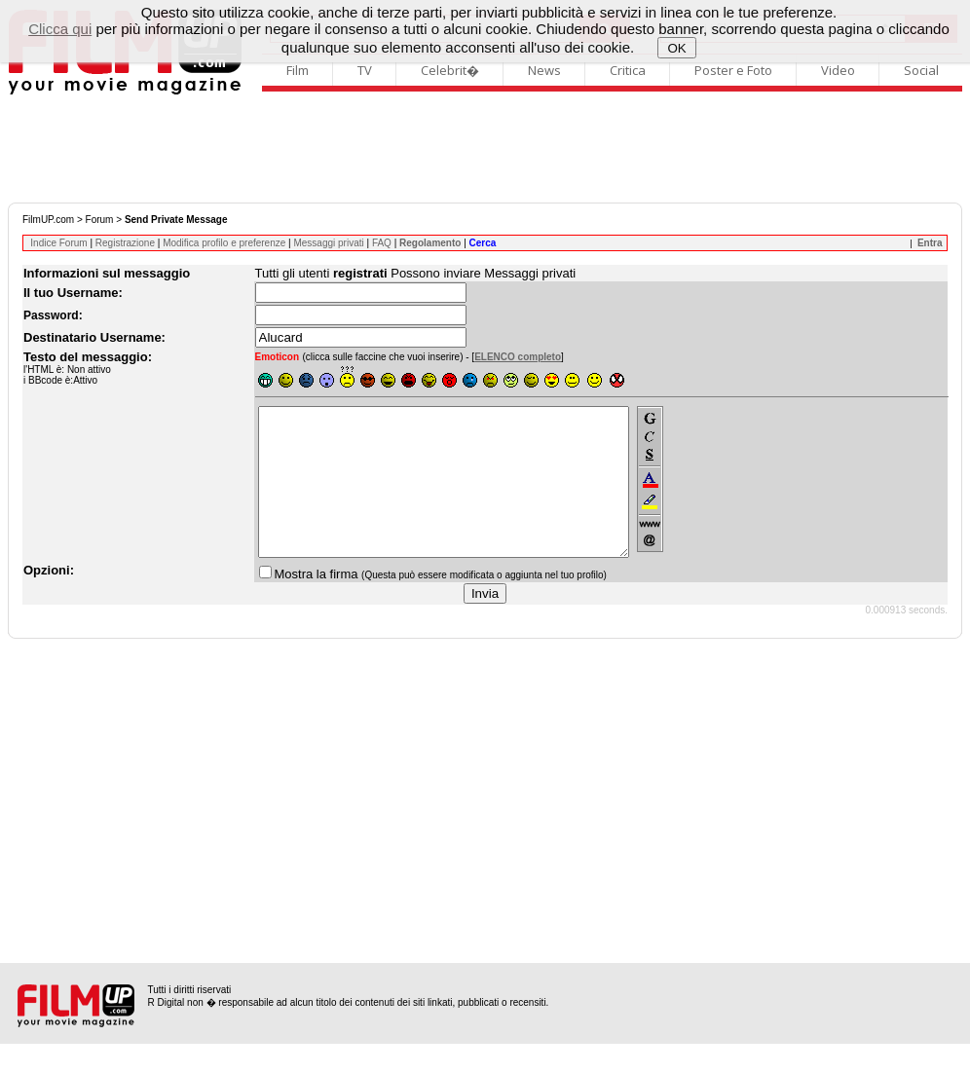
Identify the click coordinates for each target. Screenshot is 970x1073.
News (544, 70)
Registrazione (125, 243)
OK (677, 48)
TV (364, 70)
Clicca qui (60, 28)
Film (297, 70)
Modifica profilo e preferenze (224, 243)
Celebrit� (450, 70)
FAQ (382, 243)
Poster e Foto (733, 70)
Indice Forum (58, 243)
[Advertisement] (485, 149)
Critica (628, 70)
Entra (930, 243)
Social (921, 70)
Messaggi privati (328, 243)
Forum (100, 219)
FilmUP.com (48, 219)
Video (838, 70)
